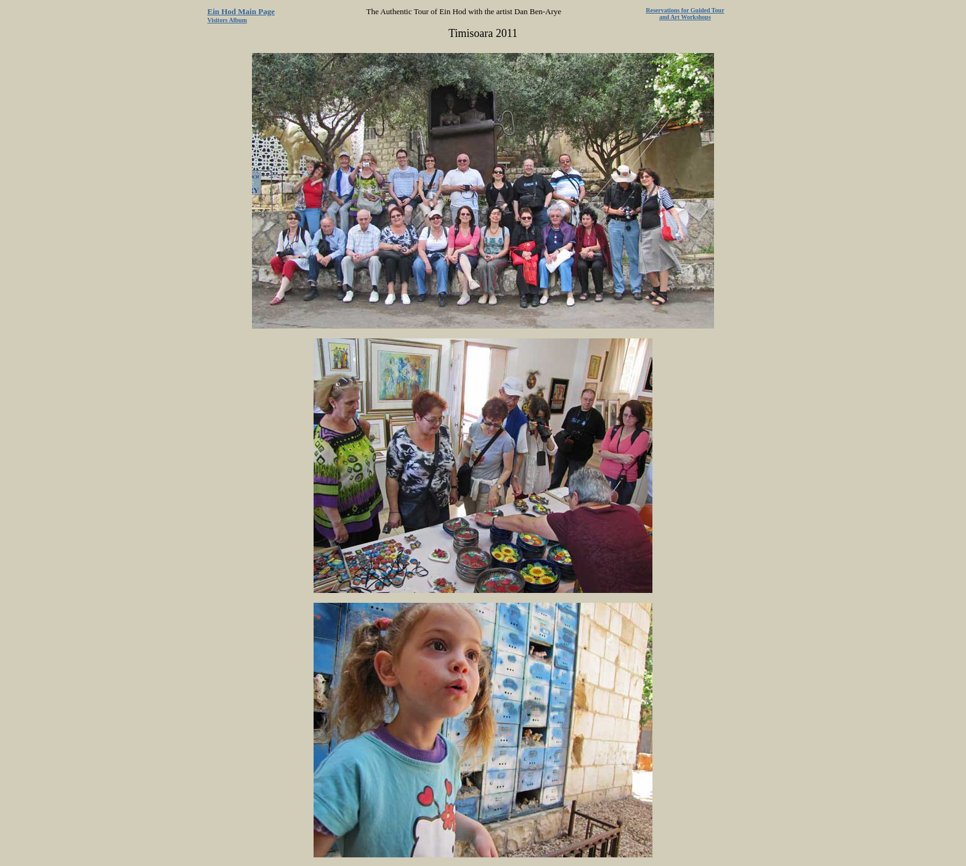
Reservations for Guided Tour (685, 10)
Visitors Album (227, 20)
